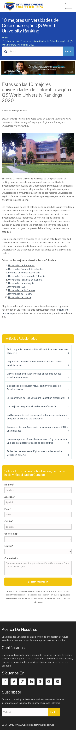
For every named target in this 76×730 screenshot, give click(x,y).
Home (5, 37)
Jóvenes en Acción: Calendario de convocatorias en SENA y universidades (37, 429)
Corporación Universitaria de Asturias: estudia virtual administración (34, 363)
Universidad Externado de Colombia (26, 276)
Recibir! (54, 712)
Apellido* (9, 496)
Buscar (68, 51)
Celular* (8, 521)
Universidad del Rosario (20, 293)
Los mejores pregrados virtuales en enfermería (31, 406)
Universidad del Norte (19, 297)
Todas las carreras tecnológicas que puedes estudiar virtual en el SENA (35, 453)
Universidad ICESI (17, 286)
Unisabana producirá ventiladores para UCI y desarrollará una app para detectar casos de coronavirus (37, 441)
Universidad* (11, 533)
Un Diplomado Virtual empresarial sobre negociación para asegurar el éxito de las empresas (37, 416)
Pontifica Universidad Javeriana (24, 272)
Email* (7, 509)
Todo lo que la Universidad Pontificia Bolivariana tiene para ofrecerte (37, 351)
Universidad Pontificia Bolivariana (25, 279)
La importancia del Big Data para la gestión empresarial (36, 397)
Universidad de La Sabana (21, 290)
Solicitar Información (38, 581)
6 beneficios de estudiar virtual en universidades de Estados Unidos (34, 387)
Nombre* (9, 484)
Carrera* (8, 546)
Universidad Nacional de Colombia (25, 269)
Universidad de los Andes (21, 265)
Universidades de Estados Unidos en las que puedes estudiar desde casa (34, 375)
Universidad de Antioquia (21, 283)
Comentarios (11, 558)
